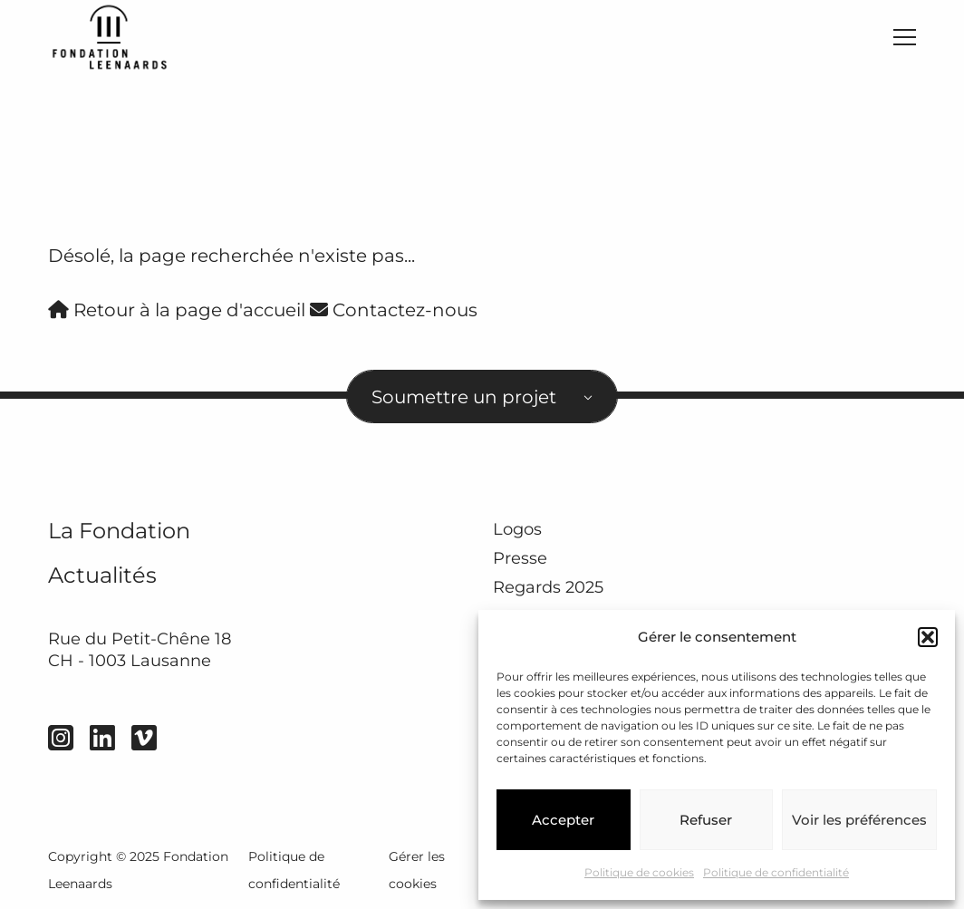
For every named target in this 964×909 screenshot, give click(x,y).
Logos (517, 529)
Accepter (563, 819)
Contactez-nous (393, 310)
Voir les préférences (859, 819)
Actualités (102, 575)
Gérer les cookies (417, 870)
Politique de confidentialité (776, 872)
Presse (520, 558)
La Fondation (119, 530)
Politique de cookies (639, 872)
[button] (928, 637)
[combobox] (482, 396)
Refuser (706, 819)
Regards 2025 (548, 588)
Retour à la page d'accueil (176, 310)
